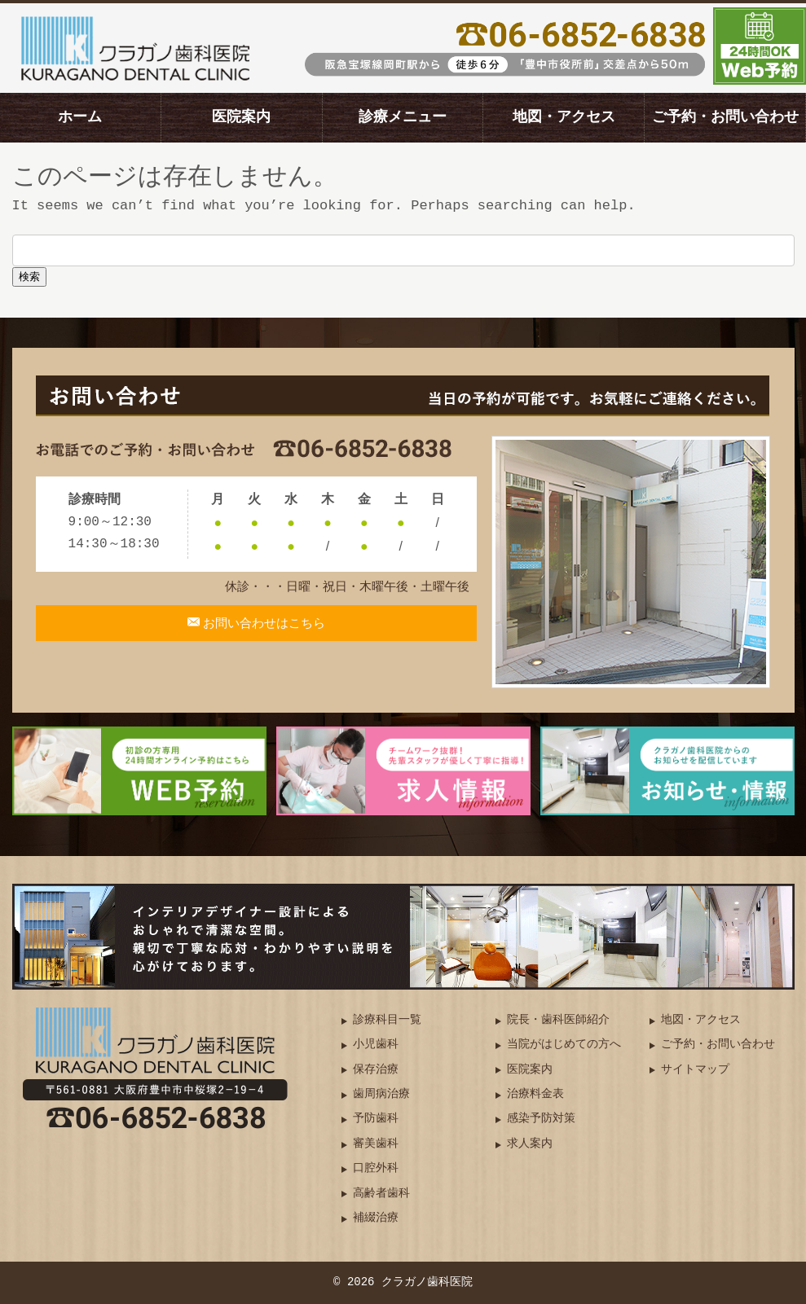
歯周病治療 (381, 1094)
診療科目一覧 (387, 1020)
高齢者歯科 (381, 1193)
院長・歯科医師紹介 (558, 1020)
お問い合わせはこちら (263, 633)
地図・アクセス (564, 117)
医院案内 (241, 117)
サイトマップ (695, 1070)
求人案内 (530, 1144)
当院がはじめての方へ (564, 1044)
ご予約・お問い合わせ (725, 117)
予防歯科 (376, 1118)
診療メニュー (403, 117)
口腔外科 (376, 1168)
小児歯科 (376, 1044)
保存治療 (376, 1070)
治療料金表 (535, 1094)
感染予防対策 (541, 1118)
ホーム (80, 117)
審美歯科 (376, 1144)
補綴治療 (376, 1218)
